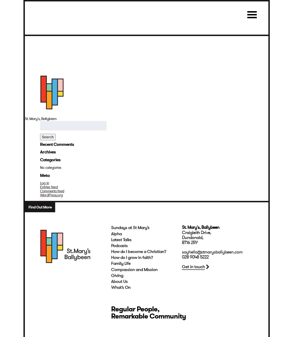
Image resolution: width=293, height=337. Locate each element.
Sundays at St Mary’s (130, 227)
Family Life (121, 263)
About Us (119, 281)
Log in (44, 183)
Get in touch (193, 266)
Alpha (116, 233)
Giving (117, 275)
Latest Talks (121, 239)
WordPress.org (51, 195)
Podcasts (119, 245)
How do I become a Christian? (138, 251)
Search (48, 137)
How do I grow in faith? (132, 257)
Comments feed (52, 191)
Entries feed (49, 187)
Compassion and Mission (134, 269)
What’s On (121, 287)
